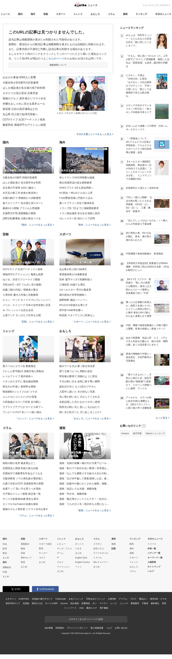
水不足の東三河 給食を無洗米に (20, 192)
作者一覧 (151, 548)
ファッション (63, 566)
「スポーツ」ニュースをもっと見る (91, 321)
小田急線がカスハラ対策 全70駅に (22, 401)
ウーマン (104, 603)
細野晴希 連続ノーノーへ (73, 299)
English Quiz (81, 557)
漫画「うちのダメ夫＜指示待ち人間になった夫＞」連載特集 (85, 504)
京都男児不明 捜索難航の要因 (19, 213)
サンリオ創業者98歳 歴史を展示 (21, 498)
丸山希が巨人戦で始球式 (73, 269)
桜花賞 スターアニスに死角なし (77, 315)
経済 (5, 548)
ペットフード (70, 608)
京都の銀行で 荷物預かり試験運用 (22, 198)
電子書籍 (104, 608)
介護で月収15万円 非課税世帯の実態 (23, 483)
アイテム (123, 599)
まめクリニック (76, 599)
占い (95, 603)
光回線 (26, 603)
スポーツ (60, 14)
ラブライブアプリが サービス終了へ (23, 407)
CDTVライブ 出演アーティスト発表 (24, 119)
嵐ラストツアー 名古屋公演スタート (23, 203)
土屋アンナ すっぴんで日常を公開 (22, 315)
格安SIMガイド (13, 603)
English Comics (82, 562)
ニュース (5, 14)
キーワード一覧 (154, 557)
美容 (164, 603)
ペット (78, 566)
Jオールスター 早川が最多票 (75, 289)
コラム (111, 14)
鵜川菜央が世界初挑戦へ (73, 294)
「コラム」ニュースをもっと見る (35, 515)
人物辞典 (151, 562)
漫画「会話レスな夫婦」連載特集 (78, 488)
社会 (5, 544)
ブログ (133, 599)
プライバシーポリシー (77, 628)
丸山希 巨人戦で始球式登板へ (20, 114)
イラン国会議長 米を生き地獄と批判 (79, 213)
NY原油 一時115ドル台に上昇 (76, 192)
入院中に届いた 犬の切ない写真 (77, 391)
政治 (5, 553)
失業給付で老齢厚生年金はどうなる (23, 473)
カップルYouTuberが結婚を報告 (20, 504)
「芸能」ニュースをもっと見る (36, 321)
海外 (33, 14)
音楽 (23, 553)
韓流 (23, 562)
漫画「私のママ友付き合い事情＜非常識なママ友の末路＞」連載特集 (85, 468)
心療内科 (112, 599)
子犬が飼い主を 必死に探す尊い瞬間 (79, 381)
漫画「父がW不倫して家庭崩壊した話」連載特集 (85, 478)
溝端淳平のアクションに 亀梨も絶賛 (23, 274)
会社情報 (48, 628)
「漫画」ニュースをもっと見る (93, 510)
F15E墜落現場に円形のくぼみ (76, 198)
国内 (20, 14)
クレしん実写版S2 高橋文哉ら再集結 (23, 371)
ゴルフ (42, 557)
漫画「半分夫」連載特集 (73, 493)
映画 (23, 548)
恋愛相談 (85, 603)
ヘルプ (150, 571)
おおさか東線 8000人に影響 (19, 77)
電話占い (143, 599)
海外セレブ (26, 557)
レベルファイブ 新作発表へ (18, 376)
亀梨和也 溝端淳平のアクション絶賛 (24, 124)
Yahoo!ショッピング (155, 433)
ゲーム (60, 553)
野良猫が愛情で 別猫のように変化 (78, 376)
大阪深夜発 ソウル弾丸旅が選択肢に (23, 478)
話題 (113, 548)
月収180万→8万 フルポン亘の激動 (22, 284)
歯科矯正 (155, 603)
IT (58, 557)
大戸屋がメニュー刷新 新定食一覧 (22, 493)
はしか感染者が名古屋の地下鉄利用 (24, 87)
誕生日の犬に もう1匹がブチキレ (77, 386)
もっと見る (162, 417)
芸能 (45, 14)
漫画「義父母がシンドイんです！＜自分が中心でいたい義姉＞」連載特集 (85, 498)
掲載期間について (58, 65)
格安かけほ (37, 603)
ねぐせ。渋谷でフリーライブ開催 (21, 279)
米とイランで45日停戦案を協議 (77, 177)
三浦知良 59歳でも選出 (72, 284)
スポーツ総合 (45, 544)
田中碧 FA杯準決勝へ (71, 310)
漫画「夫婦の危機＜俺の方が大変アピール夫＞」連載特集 (85, 463)
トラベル (97, 557)
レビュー (61, 544)
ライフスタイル (100, 553)
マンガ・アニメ (64, 548)
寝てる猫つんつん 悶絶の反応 (75, 371)
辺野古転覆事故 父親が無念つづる (22, 218)
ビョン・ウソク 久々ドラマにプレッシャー (27, 299)
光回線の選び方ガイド (42, 599)
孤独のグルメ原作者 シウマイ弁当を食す (25, 509)
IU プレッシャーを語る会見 (18, 310)
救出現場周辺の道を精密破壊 (75, 182)
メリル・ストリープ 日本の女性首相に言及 (27, 305)
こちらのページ (55, 58)
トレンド (78, 14)
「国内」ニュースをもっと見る (36, 224)
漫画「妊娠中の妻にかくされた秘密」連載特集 (85, 483)
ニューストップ (150, 5)
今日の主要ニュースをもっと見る (94, 134)
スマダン (97, 544)
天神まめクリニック (95, 599)
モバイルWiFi (51, 603)
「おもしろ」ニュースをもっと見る (91, 418)
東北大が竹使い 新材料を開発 (19, 386)
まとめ (6, 557)
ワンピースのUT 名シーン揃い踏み (22, 412)
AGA (81, 608)
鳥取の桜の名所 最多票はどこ (19, 463)
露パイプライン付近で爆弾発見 (76, 203)
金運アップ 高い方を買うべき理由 (22, 488)
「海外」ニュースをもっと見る (93, 224)
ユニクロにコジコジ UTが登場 (20, 396)
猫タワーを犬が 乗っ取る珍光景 (77, 366)
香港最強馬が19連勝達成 (73, 274)
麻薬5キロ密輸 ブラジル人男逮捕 (21, 208)
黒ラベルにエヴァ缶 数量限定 (19, 366)
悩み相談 (74, 603)
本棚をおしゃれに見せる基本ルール (24, 103)
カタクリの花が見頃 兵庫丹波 (20, 93)
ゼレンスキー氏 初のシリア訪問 (77, 218)
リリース (152, 544)
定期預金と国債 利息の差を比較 (20, 468)
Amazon (125, 433)
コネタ (78, 548)
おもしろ (95, 14)
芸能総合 (25, 544)
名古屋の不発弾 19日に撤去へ (19, 187)
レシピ (114, 603)
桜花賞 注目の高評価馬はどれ (20, 109)
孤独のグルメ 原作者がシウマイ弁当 (24, 98)
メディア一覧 (153, 553)
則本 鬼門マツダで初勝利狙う (75, 279)
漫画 (125, 14)
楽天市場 (137, 433)
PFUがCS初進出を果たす (73, 305)
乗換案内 (135, 603)
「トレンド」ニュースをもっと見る (34, 418)
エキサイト (165, 5)
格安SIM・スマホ (158, 599)
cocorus (64, 603)
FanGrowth (61, 599)
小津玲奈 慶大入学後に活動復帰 (20, 294)
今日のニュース (163, 14)
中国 (5, 572)
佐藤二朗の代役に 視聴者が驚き (20, 289)
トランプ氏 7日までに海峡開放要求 (79, 208)
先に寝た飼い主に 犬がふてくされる (79, 396)
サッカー (43, 553)
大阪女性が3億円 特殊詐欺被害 (20, 177)
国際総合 (7, 567)
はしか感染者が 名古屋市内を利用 (22, 182)
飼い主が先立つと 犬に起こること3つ (80, 412)
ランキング (141, 14)
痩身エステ (91, 608)
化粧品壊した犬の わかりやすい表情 (79, 401)
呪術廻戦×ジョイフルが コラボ (20, 391)
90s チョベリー (100, 562)
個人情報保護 (96, 628)
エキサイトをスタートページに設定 (86, 619)
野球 (41, 548)
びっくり (79, 544)
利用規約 (60, 628)
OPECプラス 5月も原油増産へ (76, 187)
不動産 (145, 603)
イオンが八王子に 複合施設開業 (20, 381)
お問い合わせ (121, 628)
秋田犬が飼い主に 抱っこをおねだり (79, 407)
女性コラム (98, 548)
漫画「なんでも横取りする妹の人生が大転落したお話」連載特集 (85, 473)
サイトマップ (153, 566)
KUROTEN (24, 599)
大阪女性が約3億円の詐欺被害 (21, 82)
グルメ (60, 562)
